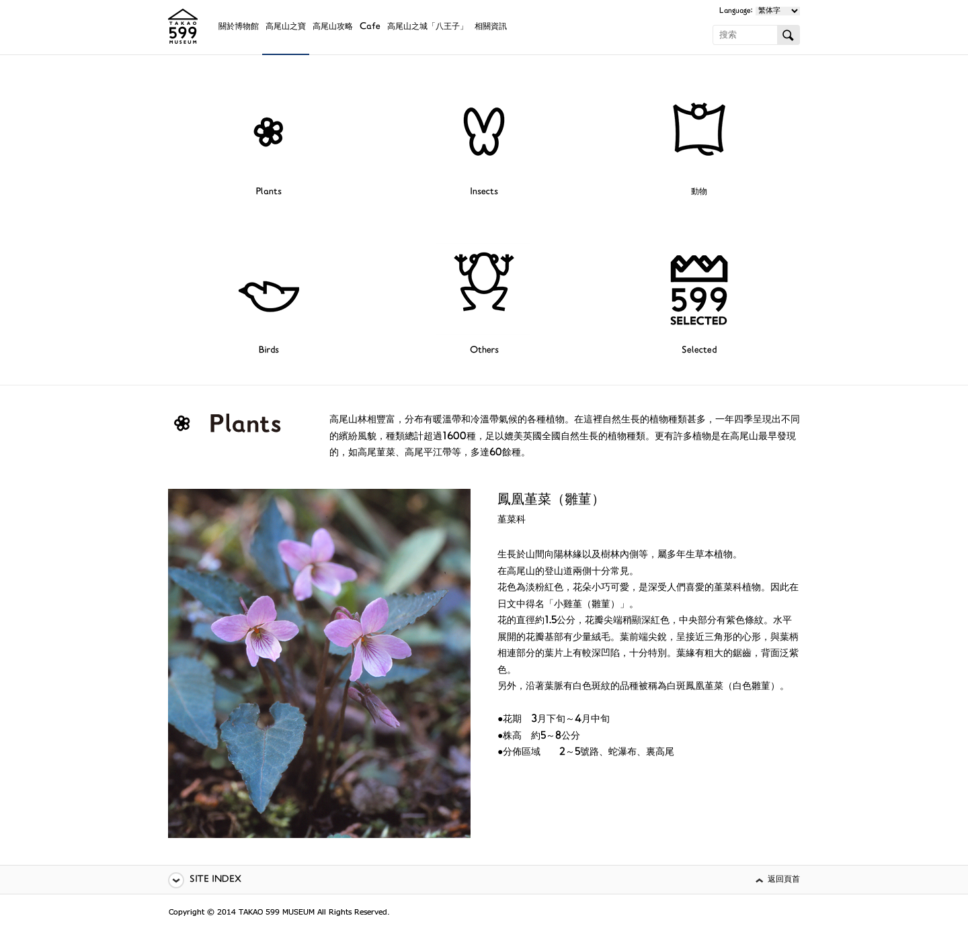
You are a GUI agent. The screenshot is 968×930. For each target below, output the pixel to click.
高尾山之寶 (286, 27)
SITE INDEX (215, 880)
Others (484, 350)
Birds (269, 350)
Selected (699, 350)
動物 (699, 192)
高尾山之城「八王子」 (427, 27)
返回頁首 (784, 880)
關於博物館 (238, 27)
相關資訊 (491, 27)
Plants (269, 192)
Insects (484, 192)
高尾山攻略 (333, 27)
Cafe (370, 27)
